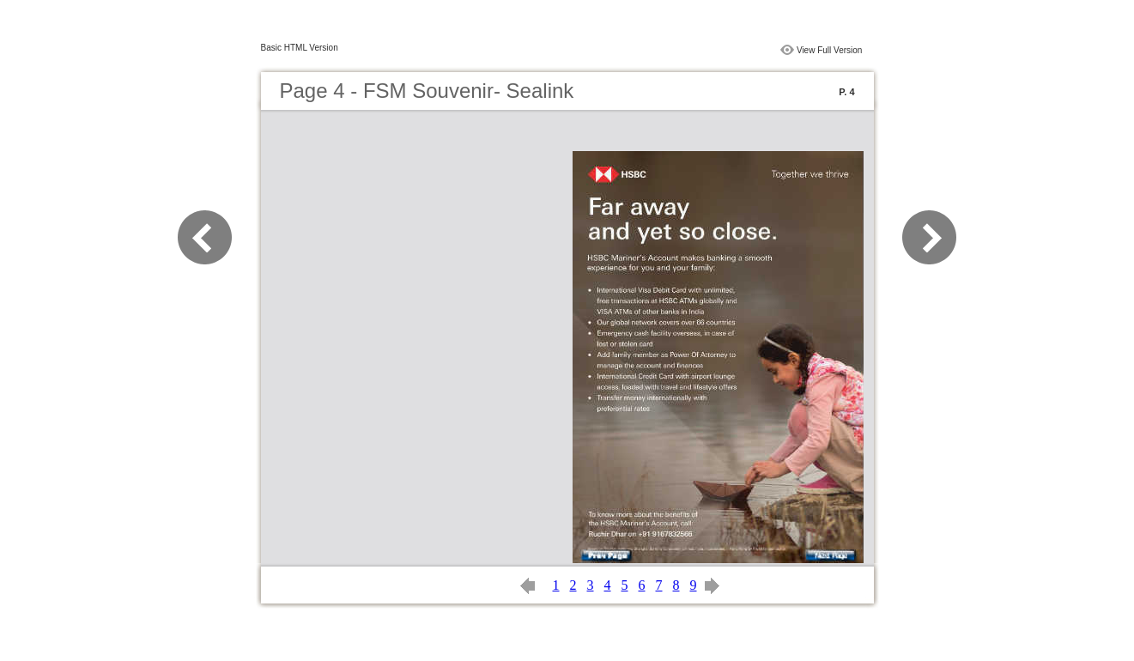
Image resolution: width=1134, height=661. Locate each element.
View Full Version (830, 50)
